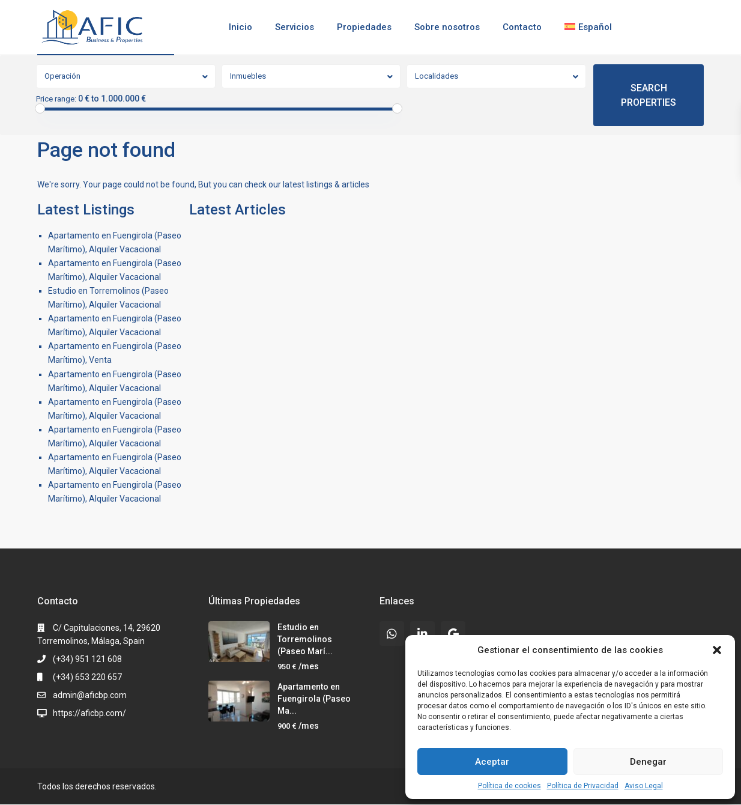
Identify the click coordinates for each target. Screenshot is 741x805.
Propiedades (364, 27)
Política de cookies (509, 786)
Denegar (648, 761)
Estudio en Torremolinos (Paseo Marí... (305, 639)
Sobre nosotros (447, 27)
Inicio (240, 27)
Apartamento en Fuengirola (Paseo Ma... (314, 698)
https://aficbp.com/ (89, 713)
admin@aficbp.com (90, 695)
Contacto (522, 27)
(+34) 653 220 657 (87, 677)
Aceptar (492, 761)
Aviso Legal (644, 786)
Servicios (294, 27)
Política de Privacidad (583, 786)
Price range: (56, 99)
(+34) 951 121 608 (87, 659)
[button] (717, 650)
